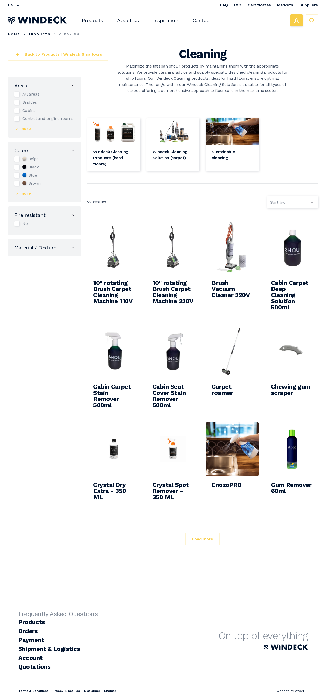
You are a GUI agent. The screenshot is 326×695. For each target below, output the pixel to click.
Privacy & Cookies (66, 691)
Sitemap (110, 691)
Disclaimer (92, 691)
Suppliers (308, 5)
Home (14, 34)
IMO (237, 5)
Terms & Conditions (33, 691)
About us (128, 20)
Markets (285, 5)
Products (92, 20)
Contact (202, 20)
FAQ (224, 5)
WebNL (300, 691)
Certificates (259, 5)
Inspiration (165, 20)
